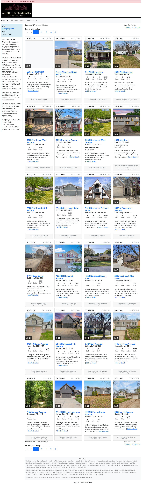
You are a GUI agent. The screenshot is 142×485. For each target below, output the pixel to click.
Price (127, 27)
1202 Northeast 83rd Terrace (36, 141)
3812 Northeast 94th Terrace (65, 345)
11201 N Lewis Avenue (37, 344)
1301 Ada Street (121, 140)
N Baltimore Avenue (36, 412)
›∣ (55, 32)
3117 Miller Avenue (94, 72)
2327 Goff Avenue (93, 344)
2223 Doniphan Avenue (67, 140)
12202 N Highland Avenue (64, 277)
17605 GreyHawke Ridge (67, 208)
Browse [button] (14, 20)
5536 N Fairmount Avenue (122, 209)
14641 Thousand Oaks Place (66, 73)
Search (22, 20)
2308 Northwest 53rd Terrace (95, 141)
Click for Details (33, 91)
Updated (136, 27)
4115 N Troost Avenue (124, 344)
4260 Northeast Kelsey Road (95, 277)
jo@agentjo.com (8, 29)
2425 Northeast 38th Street (124, 277)
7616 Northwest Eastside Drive (97, 209)
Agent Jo (5, 20)
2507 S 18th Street (35, 71)
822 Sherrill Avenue (123, 412)
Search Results (31, 20)
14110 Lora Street (35, 276)
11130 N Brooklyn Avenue (68, 412)
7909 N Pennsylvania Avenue (95, 413)
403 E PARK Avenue (123, 72)
